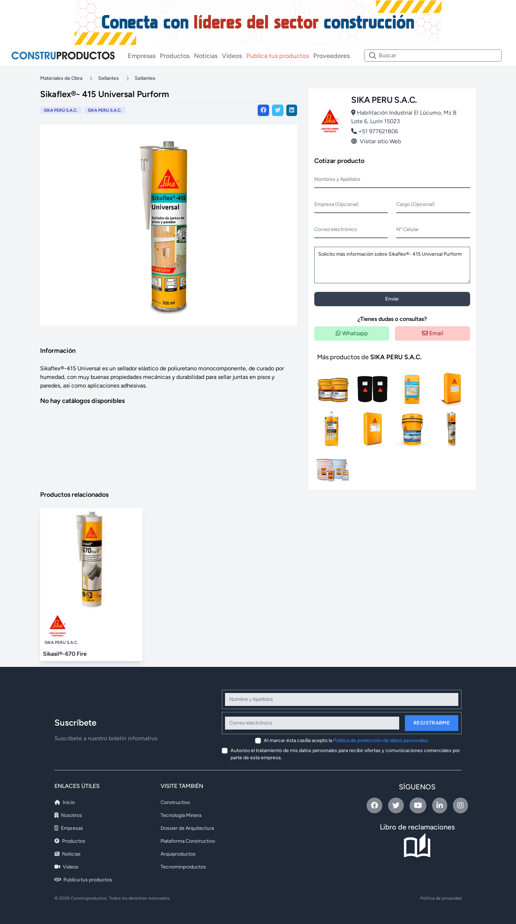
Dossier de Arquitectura (187, 828)
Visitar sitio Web (376, 141)
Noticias (206, 56)
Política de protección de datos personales (380, 740)
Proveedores (331, 56)
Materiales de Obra (61, 78)
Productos (175, 56)
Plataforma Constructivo (188, 841)
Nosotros (68, 815)
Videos (232, 56)
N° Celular (407, 229)
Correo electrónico (335, 229)
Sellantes (108, 78)
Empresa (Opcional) (336, 204)
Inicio (64, 802)
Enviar (392, 299)
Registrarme (432, 723)
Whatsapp (352, 333)
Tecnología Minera (181, 815)
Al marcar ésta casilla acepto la (346, 740)
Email (432, 333)
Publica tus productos (277, 56)
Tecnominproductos (183, 867)
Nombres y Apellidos (337, 179)
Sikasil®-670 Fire (65, 653)
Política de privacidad (441, 898)
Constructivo (175, 802)
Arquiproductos (178, 854)
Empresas (142, 56)
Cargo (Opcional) (415, 204)
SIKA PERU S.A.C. (105, 110)
